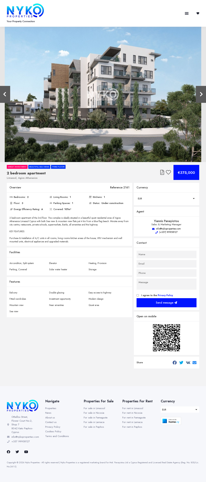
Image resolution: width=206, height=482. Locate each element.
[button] (187, 13)
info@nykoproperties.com (166, 228)
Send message (166, 303)
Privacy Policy (165, 295)
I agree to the (157, 295)
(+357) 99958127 (166, 232)
